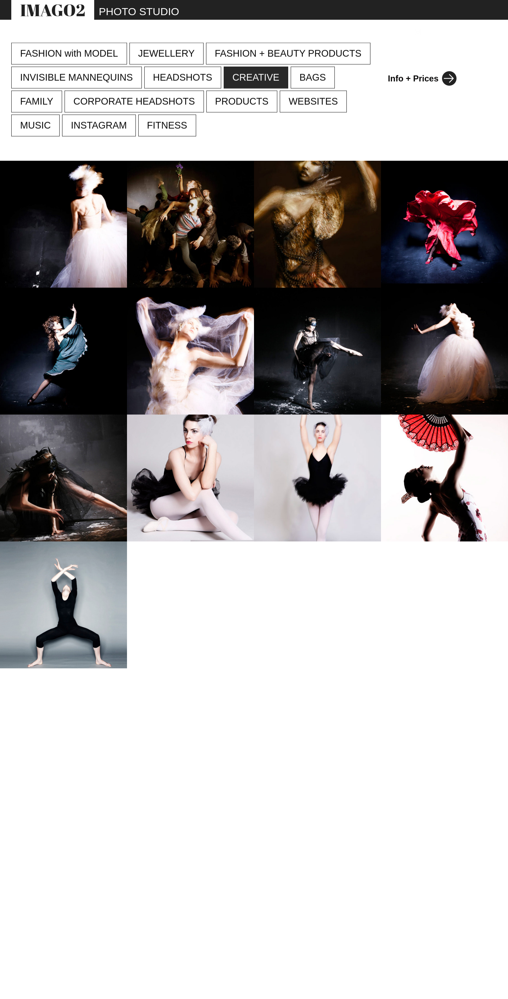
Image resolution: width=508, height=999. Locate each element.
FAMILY (36, 102)
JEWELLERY (166, 54)
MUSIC (35, 126)
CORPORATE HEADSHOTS (134, 102)
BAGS (313, 78)
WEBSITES (272, 32)
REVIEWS (344, 32)
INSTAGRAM (99, 126)
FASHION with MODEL (69, 54)
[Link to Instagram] (418, 32)
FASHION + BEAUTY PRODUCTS (288, 54)
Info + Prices (413, 78)
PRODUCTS (242, 102)
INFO (309, 32)
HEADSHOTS (182, 78)
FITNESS (167, 126)
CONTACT (387, 32)
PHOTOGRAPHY (181, 32)
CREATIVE (255, 78)
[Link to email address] (428, 32)
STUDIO (230, 32)
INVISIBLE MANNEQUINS (76, 78)
